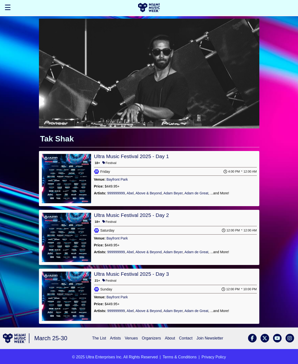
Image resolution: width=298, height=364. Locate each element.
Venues (131, 338)
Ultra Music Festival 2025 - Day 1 (131, 156)
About (170, 338)
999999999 (116, 193)
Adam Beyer (173, 193)
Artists (115, 338)
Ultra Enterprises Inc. (104, 357)
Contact (185, 338)
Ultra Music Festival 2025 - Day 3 (131, 274)
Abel (130, 193)
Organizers (151, 338)
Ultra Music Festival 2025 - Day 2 (131, 215)
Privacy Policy (214, 357)
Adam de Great (196, 193)
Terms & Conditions (180, 357)
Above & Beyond (148, 193)
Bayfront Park (117, 179)
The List (99, 338)
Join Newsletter (209, 338)
